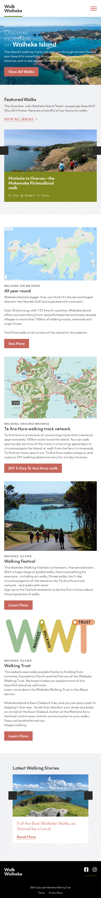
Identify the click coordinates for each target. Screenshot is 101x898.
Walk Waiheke (13, 8)
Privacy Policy (56, 892)
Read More (26, 837)
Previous (4, 150)
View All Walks (21, 71)
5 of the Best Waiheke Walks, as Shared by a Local (46, 826)
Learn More (18, 605)
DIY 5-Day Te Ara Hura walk (33, 468)
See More (16, 343)
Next (97, 150)
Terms (41, 892)
